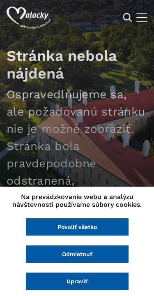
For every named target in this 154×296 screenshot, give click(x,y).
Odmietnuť (77, 254)
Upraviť (77, 281)
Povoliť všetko (77, 227)
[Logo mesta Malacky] (29, 18)
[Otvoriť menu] (141, 17)
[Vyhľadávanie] (127, 17)
